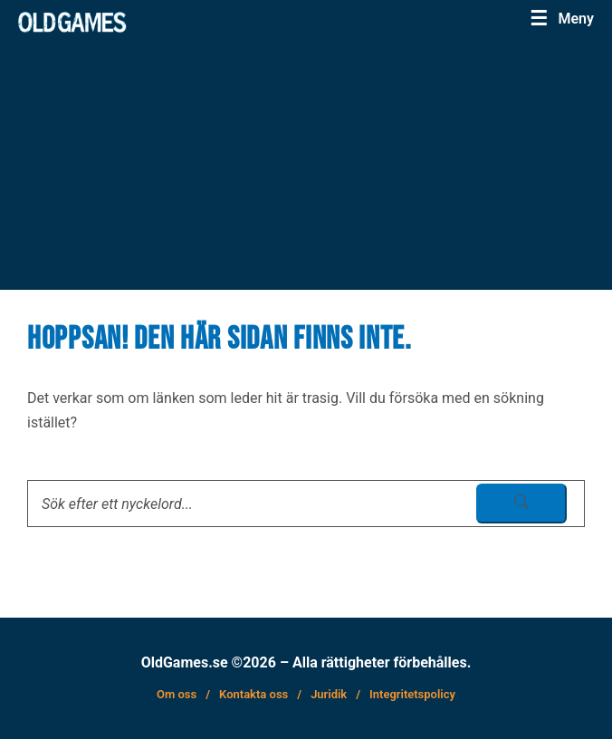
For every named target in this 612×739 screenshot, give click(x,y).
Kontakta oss (253, 694)
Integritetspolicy (412, 694)
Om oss (176, 694)
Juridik (329, 694)
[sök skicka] (521, 503)
